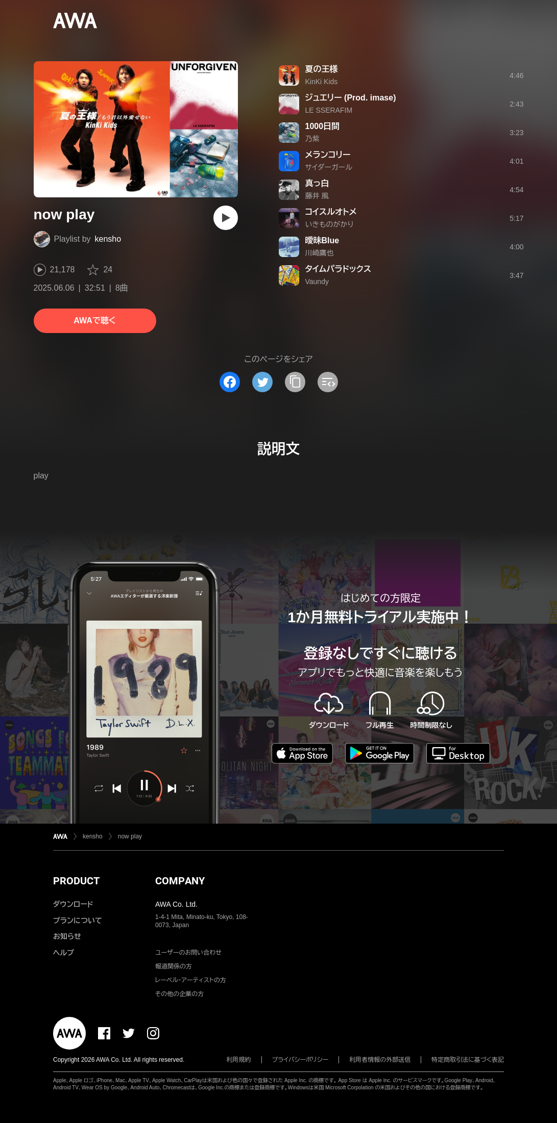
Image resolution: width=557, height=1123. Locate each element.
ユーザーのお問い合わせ (188, 952)
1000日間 (322, 126)
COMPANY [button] (180, 881)
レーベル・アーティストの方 (190, 980)
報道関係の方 (173, 966)
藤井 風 (317, 196)
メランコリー (328, 154)
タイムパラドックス (338, 269)
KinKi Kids (321, 82)
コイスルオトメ (331, 212)
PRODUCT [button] (76, 881)
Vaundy (317, 281)
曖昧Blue (322, 240)
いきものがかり (329, 224)
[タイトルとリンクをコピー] (295, 382)
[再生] (225, 218)
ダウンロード (73, 904)
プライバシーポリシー (300, 1059)
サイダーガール (328, 167)
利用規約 (239, 1059)
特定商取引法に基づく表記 (467, 1059)
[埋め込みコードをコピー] (328, 382)
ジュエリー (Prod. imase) (350, 97)
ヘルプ (63, 953)
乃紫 (312, 139)
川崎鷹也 (319, 253)
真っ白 (317, 183)
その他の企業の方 (179, 994)
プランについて (77, 920)
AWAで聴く (94, 320)
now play (130, 836)
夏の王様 (321, 69)
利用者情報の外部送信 (379, 1059)
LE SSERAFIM (329, 110)
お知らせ (67, 936)
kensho (108, 239)
